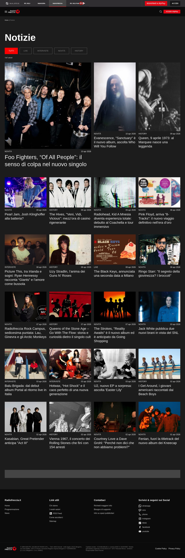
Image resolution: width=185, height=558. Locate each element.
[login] (172, 11)
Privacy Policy (174, 549)
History (79, 51)
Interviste (42, 51)
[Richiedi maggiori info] (103, 506)
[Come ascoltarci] (56, 517)
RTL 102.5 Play (77, 3)
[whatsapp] (144, 506)
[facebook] (144, 527)
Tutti (11, 51)
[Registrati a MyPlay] (156, 3)
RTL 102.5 (27, 3)
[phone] (143, 514)
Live (26, 51)
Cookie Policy (161, 549)
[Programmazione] (12, 509)
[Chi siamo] (53, 506)
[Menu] (6, 11)
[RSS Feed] (55, 513)
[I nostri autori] (54, 509)
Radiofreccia (57, 3)
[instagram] (145, 518)
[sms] (142, 510)
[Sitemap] (52, 521)
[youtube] (144, 531)
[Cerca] (160, 11)
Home (6, 20)
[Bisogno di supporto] (102, 509)
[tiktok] (143, 523)
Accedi (175, 3)
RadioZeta (41, 3)
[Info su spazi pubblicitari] (104, 513)
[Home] (14, 11)
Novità (61, 51)
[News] (7, 513)
